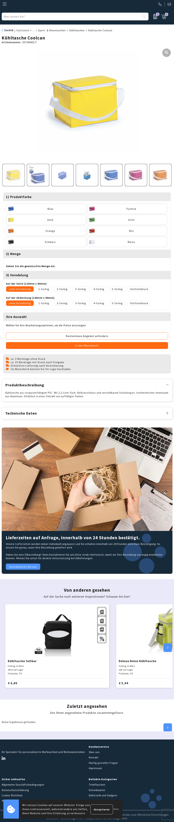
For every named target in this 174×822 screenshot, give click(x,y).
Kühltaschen (77, 30)
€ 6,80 (12, 682)
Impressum (95, 767)
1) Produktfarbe (19, 197)
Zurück (8, 30)
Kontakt (94, 756)
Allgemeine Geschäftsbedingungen (23, 784)
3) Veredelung (17, 275)
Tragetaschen (97, 800)
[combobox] (71, 16)
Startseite (22, 30)
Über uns (94, 751)
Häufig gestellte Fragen (103, 762)
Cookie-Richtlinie (12, 794)
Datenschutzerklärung (15, 789)
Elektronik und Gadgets (103, 794)
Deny (116, 809)
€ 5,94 (123, 682)
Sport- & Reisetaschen (52, 30)
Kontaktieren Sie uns (23, 566)
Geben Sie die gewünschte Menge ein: (31, 266)
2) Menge (13, 254)
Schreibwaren (97, 789)
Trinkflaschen (97, 784)
